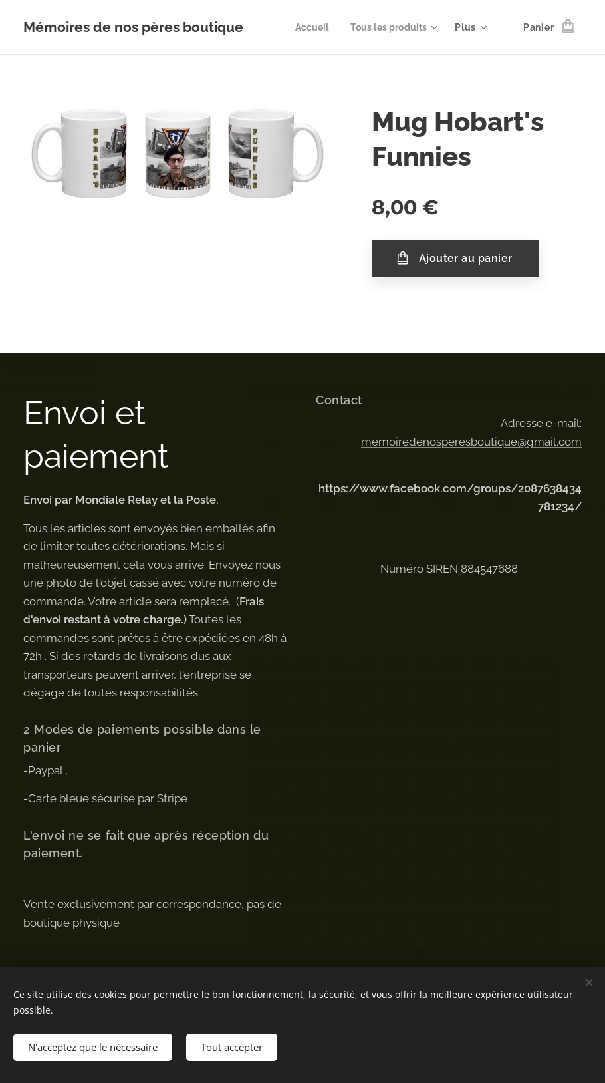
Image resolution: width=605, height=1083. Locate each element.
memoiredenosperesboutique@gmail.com (471, 441)
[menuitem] (308, 27)
